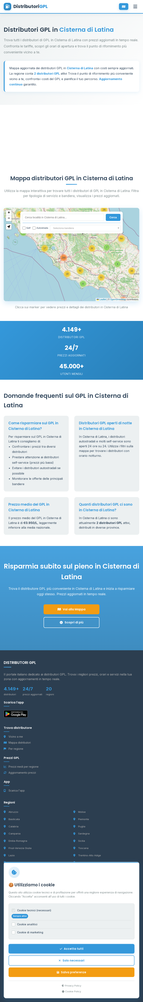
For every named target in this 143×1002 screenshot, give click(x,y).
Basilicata (12, 819)
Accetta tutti (71, 949)
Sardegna (81, 833)
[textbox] (85, 228)
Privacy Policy (71, 985)
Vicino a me (13, 736)
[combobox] (85, 228)
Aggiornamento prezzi (20, 772)
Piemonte (81, 819)
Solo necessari (71, 960)
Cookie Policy (71, 991)
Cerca (113, 217)
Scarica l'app (14, 790)
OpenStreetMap (118, 299)
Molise (79, 811)
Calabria (11, 826)
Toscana (80, 848)
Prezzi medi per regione (21, 766)
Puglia (79, 826)
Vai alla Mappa (71, 609)
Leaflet (101, 299)
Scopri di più (71, 622)
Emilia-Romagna (15, 840)
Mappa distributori (17, 742)
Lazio (9, 855)
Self (26, 228)
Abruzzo (11, 811)
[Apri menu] (135, 6)
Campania (12, 833)
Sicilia (79, 840)
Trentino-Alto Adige (87, 855)
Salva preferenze (71, 972)
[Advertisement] (71, 131)
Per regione (13, 748)
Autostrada (40, 228)
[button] (83, 284)
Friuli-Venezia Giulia (17, 848)
